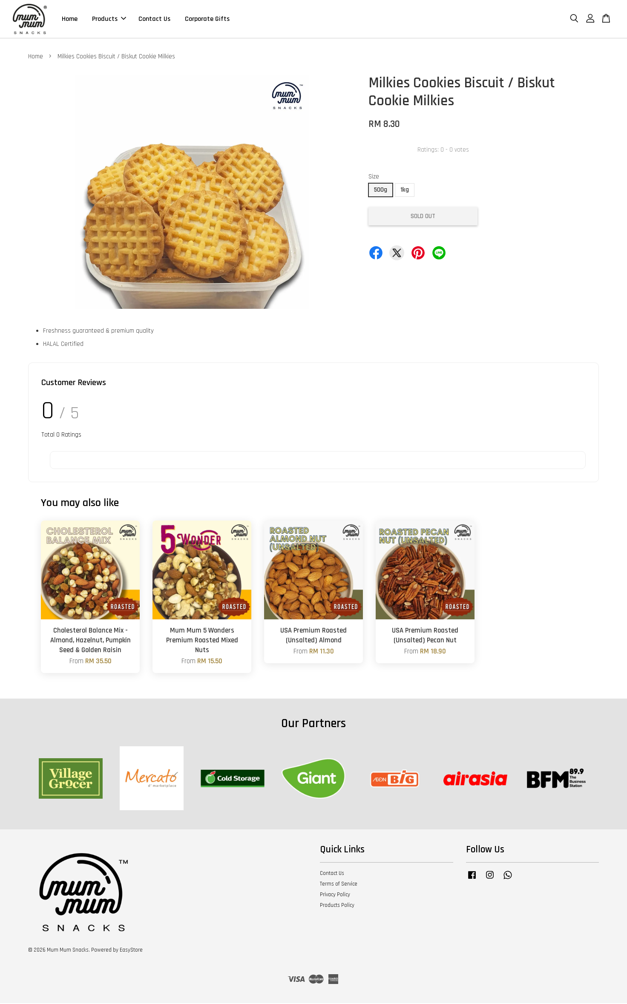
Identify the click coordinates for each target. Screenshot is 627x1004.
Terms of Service (338, 884)
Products (109, 19)
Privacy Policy (335, 895)
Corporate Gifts (207, 19)
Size (373, 177)
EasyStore (131, 950)
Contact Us (154, 19)
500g (380, 191)
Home (70, 19)
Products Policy (337, 906)
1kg (404, 191)
